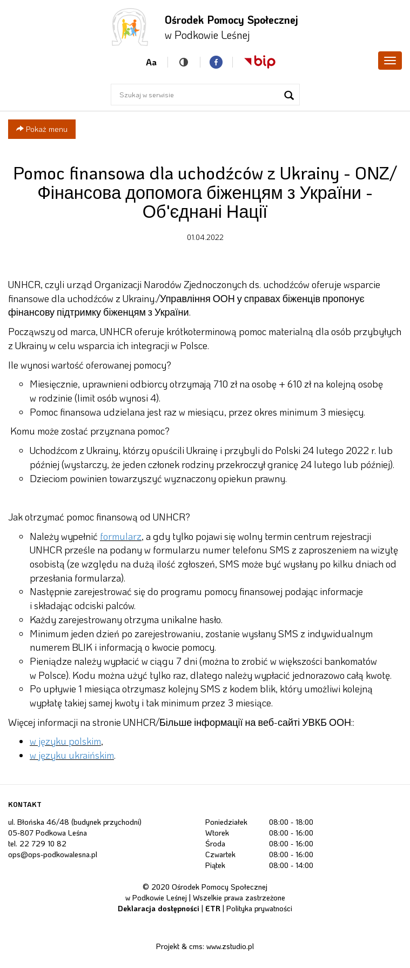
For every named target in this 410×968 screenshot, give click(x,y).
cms (196, 946)
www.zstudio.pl (230, 946)
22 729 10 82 (42, 843)
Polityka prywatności (259, 908)
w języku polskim (65, 741)
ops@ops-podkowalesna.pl (52, 854)
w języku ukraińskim (72, 755)
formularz (121, 536)
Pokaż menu (42, 129)
